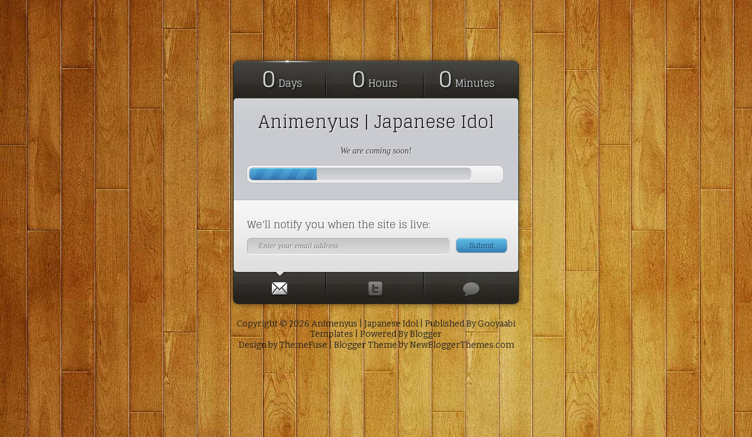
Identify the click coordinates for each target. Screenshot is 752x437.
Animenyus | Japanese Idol (376, 122)
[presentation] (279, 286)
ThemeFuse (303, 345)
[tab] (280, 286)
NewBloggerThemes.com (462, 345)
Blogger (426, 334)
